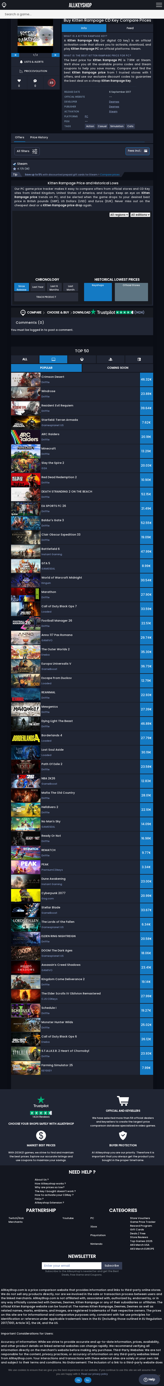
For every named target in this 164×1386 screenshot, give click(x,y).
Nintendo (96, 1244)
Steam (113, 111)
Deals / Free (137, 1234)
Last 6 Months (54, 288)
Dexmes (114, 101)
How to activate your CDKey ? (54, 1195)
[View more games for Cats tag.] (130, 127)
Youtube (68, 1218)
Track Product (46, 297)
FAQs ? (39, 1199)
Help (149, 1379)
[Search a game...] (82, 14)
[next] (56, 55)
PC (92, 1218)
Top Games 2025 (141, 1241)
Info (84, 28)
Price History (39, 137)
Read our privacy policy (94, 1373)
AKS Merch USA (139, 1245)
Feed (130, 28)
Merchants (15, 1222)
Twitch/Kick (16, 1218)
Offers (19, 137)
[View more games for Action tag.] (90, 127)
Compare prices (110, 175)
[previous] (15, 55)
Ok (78, 1380)
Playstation (98, 1236)
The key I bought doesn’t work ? (55, 1191)
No (87, 1380)
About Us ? (42, 1180)
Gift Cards (137, 1230)
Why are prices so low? (50, 1188)
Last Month (71, 288)
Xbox (93, 1227)
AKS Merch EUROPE (142, 1249)
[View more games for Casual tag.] (102, 127)
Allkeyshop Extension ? (49, 1203)
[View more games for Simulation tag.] (117, 127)
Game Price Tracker (143, 1222)
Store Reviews (139, 1238)
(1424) (117, 313)
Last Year (37, 287)
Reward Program (141, 1226)
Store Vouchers (140, 1218)
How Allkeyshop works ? (50, 1184)
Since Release (21, 288)
